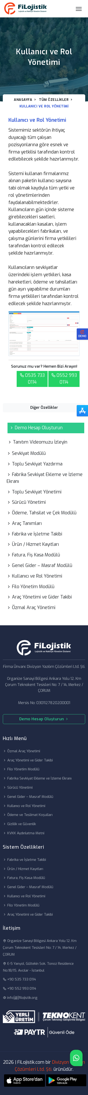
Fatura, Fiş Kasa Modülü (33, 555)
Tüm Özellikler (54, 100)
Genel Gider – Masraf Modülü (39, 565)
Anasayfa (23, 100)
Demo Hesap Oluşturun (36, 428)
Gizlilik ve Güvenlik (19, 824)
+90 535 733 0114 (19, 979)
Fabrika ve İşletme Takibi (34, 534)
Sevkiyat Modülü (26, 453)
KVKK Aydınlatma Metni (23, 833)
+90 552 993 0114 (19, 988)
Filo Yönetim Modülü (30, 587)
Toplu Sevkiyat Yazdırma (34, 464)
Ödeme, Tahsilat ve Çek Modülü (42, 513)
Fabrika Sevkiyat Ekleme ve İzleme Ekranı (45, 478)
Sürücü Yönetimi (26, 502)
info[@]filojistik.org (20, 997)
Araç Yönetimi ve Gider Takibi (39, 597)
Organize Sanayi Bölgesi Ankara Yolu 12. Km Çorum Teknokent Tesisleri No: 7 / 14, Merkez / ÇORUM (40, 947)
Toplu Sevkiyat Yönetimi (34, 492)
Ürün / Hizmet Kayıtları (33, 544)
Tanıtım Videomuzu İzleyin (37, 442)
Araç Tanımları (24, 523)
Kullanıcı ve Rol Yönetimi (34, 576)
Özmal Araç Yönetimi (31, 608)
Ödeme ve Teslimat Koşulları (28, 814)
